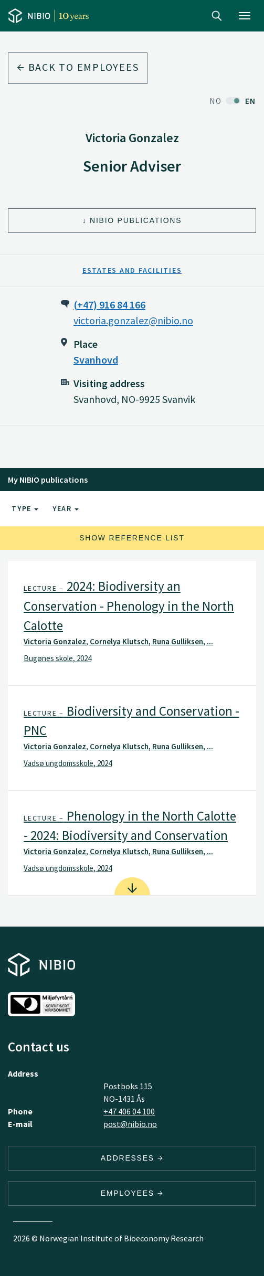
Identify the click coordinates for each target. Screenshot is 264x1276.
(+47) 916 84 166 (109, 304)
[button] (132, 623)
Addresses (132, 1158)
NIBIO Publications (136, 220)
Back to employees (78, 66)
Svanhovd (95, 359)
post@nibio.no (130, 1124)
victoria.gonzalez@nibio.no (133, 320)
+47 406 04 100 (129, 1111)
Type (25, 508)
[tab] (132, 623)
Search (216, 15)
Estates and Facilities (132, 270)
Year (65, 508)
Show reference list (132, 538)
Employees (132, 1193)
